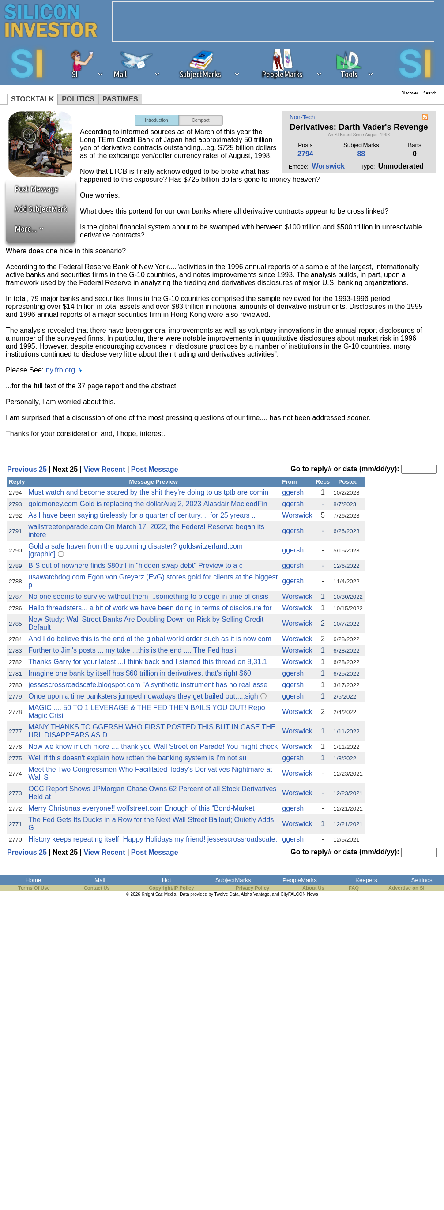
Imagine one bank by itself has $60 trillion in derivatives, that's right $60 (139, 673)
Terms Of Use (34, 888)
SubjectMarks (233, 880)
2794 (305, 154)
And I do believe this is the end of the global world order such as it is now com (149, 639)
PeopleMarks (299, 880)
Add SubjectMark (41, 209)
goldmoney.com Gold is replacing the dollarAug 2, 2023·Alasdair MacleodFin (147, 503)
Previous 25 (27, 469)
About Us (313, 888)
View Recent (104, 469)
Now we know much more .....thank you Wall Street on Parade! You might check (153, 746)
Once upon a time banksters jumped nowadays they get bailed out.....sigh (143, 696)
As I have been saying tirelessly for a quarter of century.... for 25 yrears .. (142, 515)
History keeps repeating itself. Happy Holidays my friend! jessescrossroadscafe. (152, 839)
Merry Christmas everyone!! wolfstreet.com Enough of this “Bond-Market (141, 808)
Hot (166, 880)
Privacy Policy (252, 888)
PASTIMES (120, 99)
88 (361, 154)
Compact (200, 120)
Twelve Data (226, 894)
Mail (99, 880)
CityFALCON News (299, 894)
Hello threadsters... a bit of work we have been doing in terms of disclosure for (149, 608)
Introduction (156, 120)
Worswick (328, 166)
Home (33, 880)
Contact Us (97, 888)
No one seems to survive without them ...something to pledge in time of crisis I (150, 596)
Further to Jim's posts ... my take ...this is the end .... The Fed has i (132, 650)
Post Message (32, 189)
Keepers (366, 880)
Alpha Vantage (255, 894)
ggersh (293, 492)
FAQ (354, 888)
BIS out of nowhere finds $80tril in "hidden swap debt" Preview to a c (135, 565)
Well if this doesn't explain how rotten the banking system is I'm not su (137, 758)
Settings (422, 880)
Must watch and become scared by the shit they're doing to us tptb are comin (148, 492)
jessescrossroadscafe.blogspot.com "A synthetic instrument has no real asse (147, 684)
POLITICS (78, 99)
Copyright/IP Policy (171, 888)
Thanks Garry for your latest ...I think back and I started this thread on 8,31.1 (147, 661)
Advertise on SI (406, 888)
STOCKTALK (32, 99)
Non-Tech (302, 117)
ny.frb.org (60, 370)
